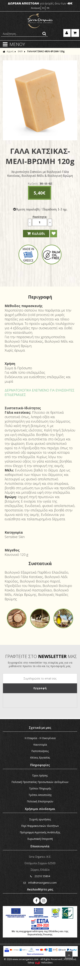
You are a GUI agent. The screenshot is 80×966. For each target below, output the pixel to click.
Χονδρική (35, 7)
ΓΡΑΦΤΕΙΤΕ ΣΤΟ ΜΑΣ (41, 656)
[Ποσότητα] (39, 222)
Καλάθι (36, 233)
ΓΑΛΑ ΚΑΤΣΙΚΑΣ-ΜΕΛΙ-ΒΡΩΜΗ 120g (46, 51)
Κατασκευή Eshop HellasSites (52, 961)
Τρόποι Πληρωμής (40, 788)
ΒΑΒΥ (20, 51)
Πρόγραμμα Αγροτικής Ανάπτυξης (40, 832)
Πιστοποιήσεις (40, 751)
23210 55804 (40, 876)
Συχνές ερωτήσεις (40, 819)
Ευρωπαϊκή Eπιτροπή (40, 839)
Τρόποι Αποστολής (40, 795)
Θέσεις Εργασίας (40, 757)
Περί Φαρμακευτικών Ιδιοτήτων (40, 826)
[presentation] (31, 700)
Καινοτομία (40, 744)
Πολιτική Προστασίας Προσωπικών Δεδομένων (40, 782)
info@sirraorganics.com (40, 882)
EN (48, 7)
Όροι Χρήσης (40, 775)
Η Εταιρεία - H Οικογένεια (40, 738)
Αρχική (8, 51)
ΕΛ (43, 7)
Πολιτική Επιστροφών (40, 801)
